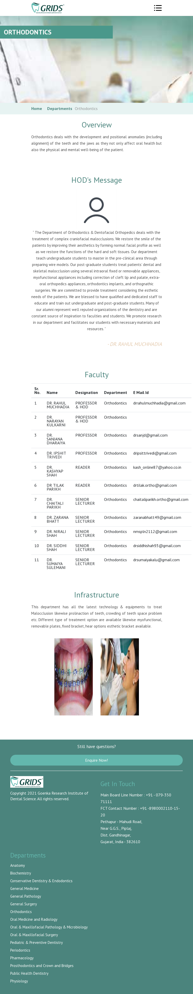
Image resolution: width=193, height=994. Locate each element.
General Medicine (24, 888)
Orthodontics (21, 911)
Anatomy (17, 865)
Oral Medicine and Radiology (33, 919)
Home (36, 108)
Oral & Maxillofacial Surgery (34, 934)
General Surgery (23, 903)
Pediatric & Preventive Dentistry (36, 942)
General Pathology (25, 896)
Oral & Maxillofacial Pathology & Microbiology (49, 927)
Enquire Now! (96, 760)
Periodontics (20, 950)
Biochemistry (20, 873)
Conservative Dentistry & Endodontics (41, 880)
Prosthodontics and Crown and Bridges (42, 965)
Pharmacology (22, 957)
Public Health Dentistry (29, 973)
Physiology (19, 981)
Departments (59, 108)
